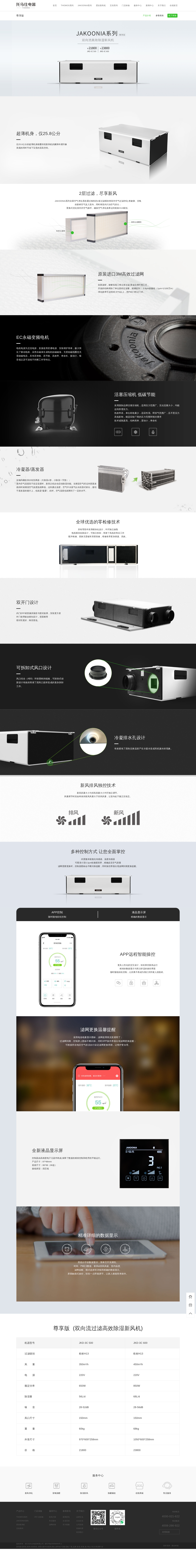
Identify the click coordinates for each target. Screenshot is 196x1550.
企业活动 (66, 1522)
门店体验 (126, 5)
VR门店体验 (39, 1518)
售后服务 (52, 1522)
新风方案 (52, 1518)
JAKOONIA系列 (85, 5)
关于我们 (162, 5)
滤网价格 (52, 1526)
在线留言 (174, 5)
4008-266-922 (171, 1526)
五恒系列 (114, 5)
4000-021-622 (171, 1517)
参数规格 (158, 15)
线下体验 (172, 15)
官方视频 (66, 1526)
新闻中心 (150, 5)
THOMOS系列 (67, 5)
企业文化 (79, 1522)
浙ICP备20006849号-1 (53, 1545)
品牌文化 (79, 1518)
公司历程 (79, 1526)
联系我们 (79, 1533)
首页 (55, 5)
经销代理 (79, 1529)
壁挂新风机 (101, 5)
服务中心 (138, 5)
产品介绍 (144, 15)
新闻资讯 (66, 1518)
